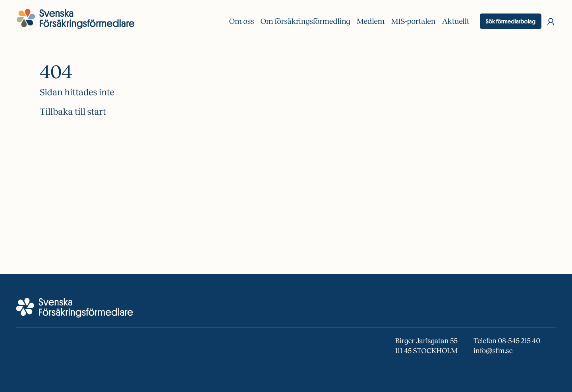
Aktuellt (456, 21)
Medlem (371, 21)
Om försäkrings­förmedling (305, 21)
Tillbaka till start (73, 112)
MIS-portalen (413, 21)
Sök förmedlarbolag (510, 21)
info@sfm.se (492, 351)
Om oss (241, 21)
